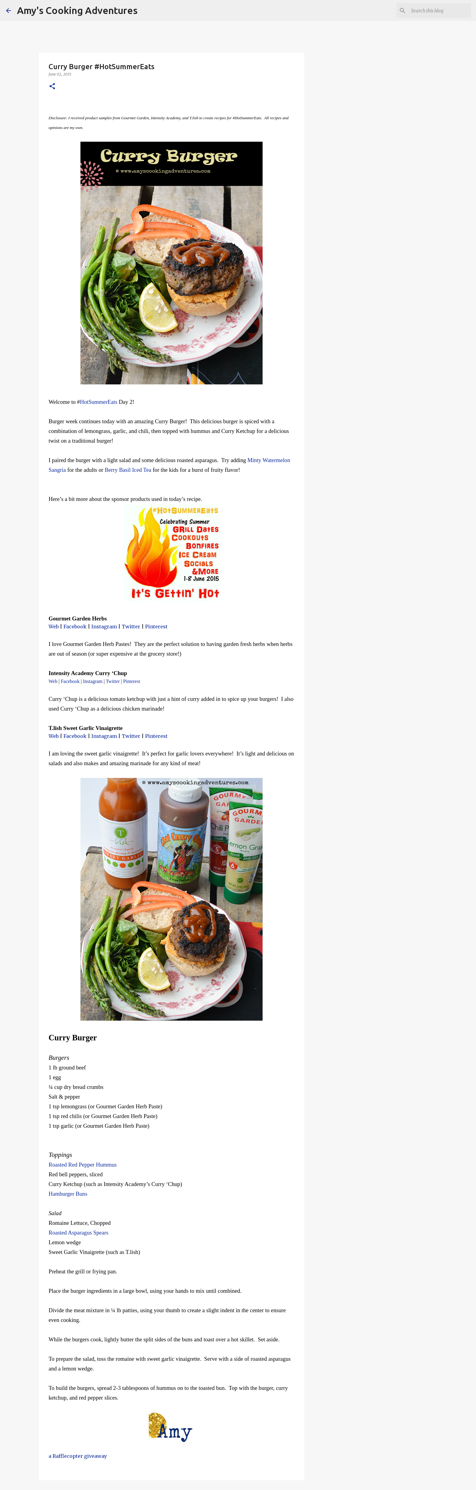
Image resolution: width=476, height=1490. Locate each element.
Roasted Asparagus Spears (78, 1232)
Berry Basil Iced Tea (128, 470)
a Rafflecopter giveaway (78, 1456)
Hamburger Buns (68, 1194)
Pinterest (156, 626)
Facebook (75, 626)
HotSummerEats (98, 402)
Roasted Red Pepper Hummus (83, 1164)
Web (54, 626)
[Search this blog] (439, 10)
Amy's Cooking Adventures (77, 10)
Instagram (104, 626)
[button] (52, 87)
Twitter (131, 626)
